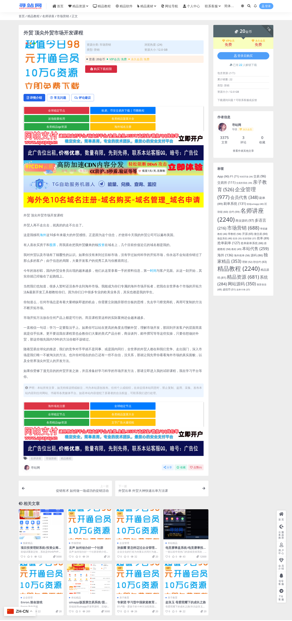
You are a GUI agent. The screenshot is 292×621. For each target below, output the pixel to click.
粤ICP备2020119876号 (133, 614)
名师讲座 (48, 16)
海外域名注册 (173, 119)
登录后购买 (243, 55)
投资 (101, 237)
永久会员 (258, 40)
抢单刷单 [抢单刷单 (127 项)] (228, 243)
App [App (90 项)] (223, 176)
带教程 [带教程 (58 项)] (234, 234)
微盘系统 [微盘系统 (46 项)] (224, 238)
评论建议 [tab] (84, 98)
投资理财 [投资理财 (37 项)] (249, 238)
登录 (266, 6)
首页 (22, 16)
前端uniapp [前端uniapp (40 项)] (255, 203)
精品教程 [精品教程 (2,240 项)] (238, 268)
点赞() (196, 451)
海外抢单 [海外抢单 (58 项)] (242, 255)
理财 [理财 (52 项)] (247, 262)
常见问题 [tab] (59, 98)
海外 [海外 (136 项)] (225, 255)
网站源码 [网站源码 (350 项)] (242, 284)
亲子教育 (124, 581)
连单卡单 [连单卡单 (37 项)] (243, 289)
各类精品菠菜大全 (53, 119)
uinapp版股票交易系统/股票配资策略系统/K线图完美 (88, 588)
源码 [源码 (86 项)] (257, 255)
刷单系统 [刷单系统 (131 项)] (234, 203)
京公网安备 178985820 (159, 614)
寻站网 (32, 451)
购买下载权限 (101, 69)
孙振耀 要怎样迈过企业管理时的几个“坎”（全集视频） (137, 533)
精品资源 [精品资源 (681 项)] (243, 276)
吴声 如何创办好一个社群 (86, 531)
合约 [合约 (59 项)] (234, 212)
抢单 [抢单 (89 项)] (263, 238)
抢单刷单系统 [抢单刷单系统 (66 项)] (252, 243)
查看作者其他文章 (243, 150)
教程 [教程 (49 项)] (236, 249)
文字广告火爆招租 (173, 406)
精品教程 (33, 16)
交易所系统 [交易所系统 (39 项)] (244, 182)
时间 (153, 262)
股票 (52, 237)
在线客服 (176, 610)
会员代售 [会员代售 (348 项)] (244, 197)
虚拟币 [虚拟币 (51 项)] (229, 289)
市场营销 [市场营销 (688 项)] (243, 227)
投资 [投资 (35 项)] (237, 238)
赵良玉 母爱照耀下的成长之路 (185, 586)
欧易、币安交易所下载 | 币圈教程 (113, 111)
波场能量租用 (173, 111)
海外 (43, 227)
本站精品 (172, 527)
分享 (168, 451)
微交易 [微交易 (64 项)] (260, 234)
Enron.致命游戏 (32, 586)
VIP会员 (228, 40)
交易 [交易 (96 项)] (259, 176)
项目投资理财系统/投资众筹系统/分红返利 (41, 533)
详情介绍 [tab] (34, 98)
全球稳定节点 (53, 111)
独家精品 (28, 527)
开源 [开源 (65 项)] (247, 234)
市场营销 (63, 16)
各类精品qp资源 (113, 119)
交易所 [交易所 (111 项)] (226, 182)
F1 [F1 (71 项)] (234, 176)
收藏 (181, 451)
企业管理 (124, 527)
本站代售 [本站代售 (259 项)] (255, 248)
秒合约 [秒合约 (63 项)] (260, 262)
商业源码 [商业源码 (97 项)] (244, 220)
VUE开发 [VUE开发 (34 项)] (246, 176)
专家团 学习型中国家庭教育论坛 (137, 588)
